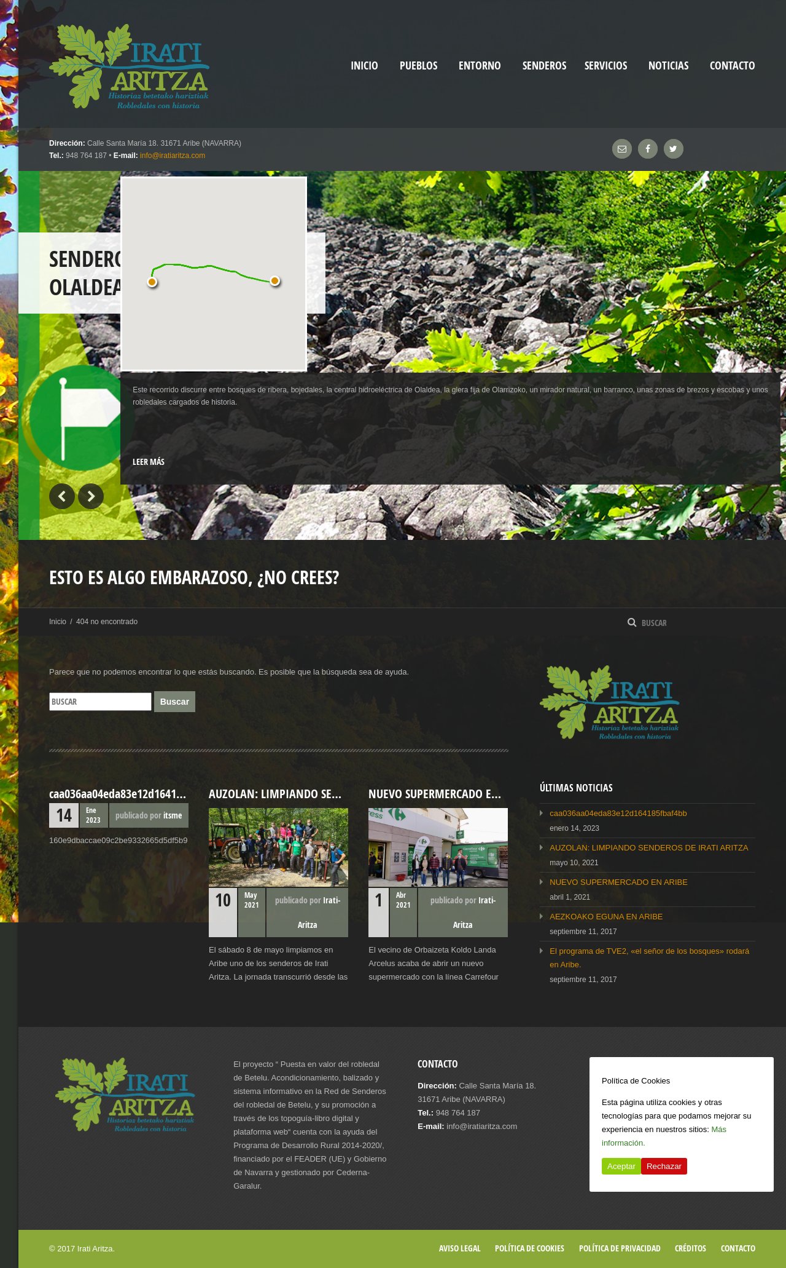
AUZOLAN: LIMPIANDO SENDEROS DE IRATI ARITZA (649, 847)
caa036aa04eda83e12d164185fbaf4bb (618, 813)
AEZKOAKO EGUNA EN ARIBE (606, 916)
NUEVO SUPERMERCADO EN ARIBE (619, 882)
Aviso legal (460, 1248)
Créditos (690, 1248)
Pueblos (418, 65)
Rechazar (664, 1166)
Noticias (668, 65)
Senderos (544, 65)
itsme (172, 815)
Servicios (606, 65)
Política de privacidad (620, 1248)
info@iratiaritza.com (172, 155)
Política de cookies (529, 1248)
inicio (364, 65)
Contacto (732, 65)
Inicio (57, 621)
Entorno (480, 65)
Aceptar (621, 1166)
